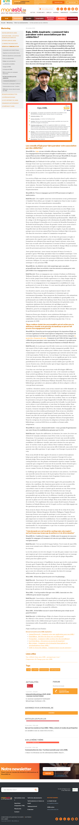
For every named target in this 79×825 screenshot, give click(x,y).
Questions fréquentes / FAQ (19, 804)
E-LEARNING (74, 12)
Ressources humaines (50, 18)
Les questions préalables (9, 64)
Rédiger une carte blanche (9, 61)
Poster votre (67, 691)
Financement (18, 18)
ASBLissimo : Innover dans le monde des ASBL (11, 90)
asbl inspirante (55, 669)
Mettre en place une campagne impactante (10, 73)
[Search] (19, 789)
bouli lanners (44, 669)
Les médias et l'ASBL (8, 106)
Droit (6, 18)
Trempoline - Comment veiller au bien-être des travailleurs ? (49, 639)
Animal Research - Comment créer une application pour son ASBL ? (51, 634)
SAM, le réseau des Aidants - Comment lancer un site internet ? (50, 647)
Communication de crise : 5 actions (11, 86)
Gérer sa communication (21, 22)
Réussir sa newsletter (9, 94)
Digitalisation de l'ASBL (9, 33)
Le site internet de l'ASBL (10, 100)
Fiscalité (28, 18)
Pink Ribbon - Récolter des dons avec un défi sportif (46, 636)
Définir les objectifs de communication (12, 55)
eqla (29, 669)
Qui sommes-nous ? (19, 799)
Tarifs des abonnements (34, 798)
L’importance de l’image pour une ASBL (39, 659)
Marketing (61, 18)
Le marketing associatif (10, 43)
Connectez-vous (58, 2)
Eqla (37, 151)
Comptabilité (40, 18)
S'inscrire (48, 773)
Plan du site (17, 808)
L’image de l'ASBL (7, 66)
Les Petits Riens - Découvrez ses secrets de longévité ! (47, 641)
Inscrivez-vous (72, 2)
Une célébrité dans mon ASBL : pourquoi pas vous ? (43, 657)
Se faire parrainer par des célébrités (9, 77)
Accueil (3, 22)
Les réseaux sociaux (8, 97)
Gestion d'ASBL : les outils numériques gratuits (10, 36)
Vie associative (72, 18)
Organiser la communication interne (11, 53)
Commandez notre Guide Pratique (11, 50)
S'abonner (51, 712)
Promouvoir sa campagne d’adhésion (12, 83)
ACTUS (32, 12)
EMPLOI (48, 12)
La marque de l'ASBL (7, 69)
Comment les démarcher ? (9, 80)
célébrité (35, 669)
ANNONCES (64, 12)
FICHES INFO (41, 12)
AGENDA (56, 12)
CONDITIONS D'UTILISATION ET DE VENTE (12, 817)
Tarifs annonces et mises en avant (35, 802)
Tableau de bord (32, 806)
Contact (16, 812)
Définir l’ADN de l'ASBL (9, 40)
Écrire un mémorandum (8, 58)
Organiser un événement (10, 103)
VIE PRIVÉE (28, 817)
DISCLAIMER (4, 819)
